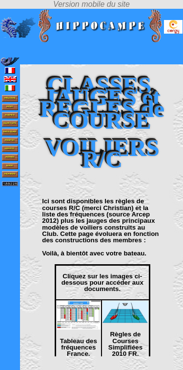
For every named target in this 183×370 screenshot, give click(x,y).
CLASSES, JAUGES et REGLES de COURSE (102, 103)
